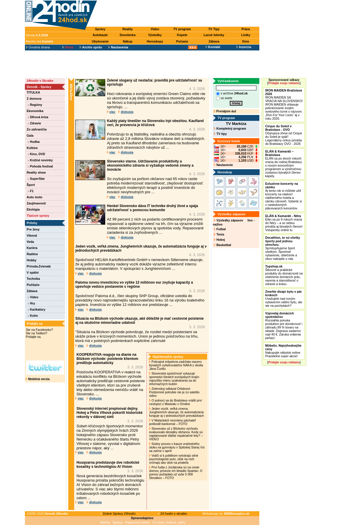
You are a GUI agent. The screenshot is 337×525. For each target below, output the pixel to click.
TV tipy (220, 134)
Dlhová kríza (38, 117)
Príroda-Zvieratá (39, 266)
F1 (30, 191)
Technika (33, 278)
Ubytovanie (100, 41)
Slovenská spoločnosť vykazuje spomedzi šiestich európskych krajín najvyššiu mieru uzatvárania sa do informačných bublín (174, 379)
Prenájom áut (225, 111)
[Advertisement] (179, 14)
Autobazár (100, 35)
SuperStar (36, 178)
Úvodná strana (38, 47)
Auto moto (34, 197)
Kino (245, 41)
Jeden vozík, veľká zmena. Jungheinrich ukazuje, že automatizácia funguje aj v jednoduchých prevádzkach (177, 412)
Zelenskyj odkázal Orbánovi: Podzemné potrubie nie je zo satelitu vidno (174, 392)
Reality (127, 29)
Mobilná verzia (38, 379)
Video (155, 29)
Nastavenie (223, 165)
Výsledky (154, 35)
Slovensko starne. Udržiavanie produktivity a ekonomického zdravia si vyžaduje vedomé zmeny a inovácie (150, 165)
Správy (100, 29)
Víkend (32, 235)
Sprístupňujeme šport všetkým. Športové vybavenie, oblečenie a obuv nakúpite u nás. (282, 248)
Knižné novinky (40, 160)
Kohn (33, 315)
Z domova (34, 98)
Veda (30, 241)
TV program (182, 29)
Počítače (33, 285)
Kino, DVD (36, 154)
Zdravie (34, 123)
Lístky (245, 35)
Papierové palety (137, 522)
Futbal (220, 229)
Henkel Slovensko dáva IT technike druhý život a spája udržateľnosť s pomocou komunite (152, 208)
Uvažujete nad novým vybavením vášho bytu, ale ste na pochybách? (283, 298)
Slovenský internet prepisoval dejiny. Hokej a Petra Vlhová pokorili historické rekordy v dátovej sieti (109, 413)
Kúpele (182, 35)
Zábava (214, 41)
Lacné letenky (214, 35)
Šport (31, 185)
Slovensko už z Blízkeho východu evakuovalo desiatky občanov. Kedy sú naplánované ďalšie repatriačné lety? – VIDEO (176, 434)
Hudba (34, 141)
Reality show (36, 172)
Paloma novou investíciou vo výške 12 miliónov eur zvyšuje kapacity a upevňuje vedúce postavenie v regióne (134, 284)
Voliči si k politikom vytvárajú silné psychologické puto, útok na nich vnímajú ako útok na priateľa (173, 459)
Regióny (35, 104)
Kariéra (32, 248)
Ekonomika (35, 111)
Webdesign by (225, 513)
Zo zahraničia (37, 129)
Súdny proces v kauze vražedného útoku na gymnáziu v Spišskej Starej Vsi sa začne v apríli (177, 447)
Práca (245, 29)
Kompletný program (230, 128)
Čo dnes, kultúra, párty (168, 522)
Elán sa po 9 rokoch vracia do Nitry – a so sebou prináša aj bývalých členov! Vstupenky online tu (283, 223)
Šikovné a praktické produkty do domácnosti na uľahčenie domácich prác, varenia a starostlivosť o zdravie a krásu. (284, 275)
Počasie (182, 41)
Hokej (219, 239)
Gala (30, 135)
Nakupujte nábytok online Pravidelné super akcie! (283, 351)
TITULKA (33, 92)
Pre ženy (33, 229)
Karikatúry (36, 309)
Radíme (32, 254)
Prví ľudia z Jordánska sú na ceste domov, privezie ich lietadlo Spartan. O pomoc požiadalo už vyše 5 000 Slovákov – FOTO (175, 472)
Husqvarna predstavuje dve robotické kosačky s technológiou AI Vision (107, 464)
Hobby (31, 260)
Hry (31, 303)
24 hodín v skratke (172, 513)
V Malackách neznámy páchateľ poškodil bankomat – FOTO (172, 422)
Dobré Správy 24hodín (118, 513)
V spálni (33, 272)
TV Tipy (213, 29)
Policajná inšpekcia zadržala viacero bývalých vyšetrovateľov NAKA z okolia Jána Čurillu (176, 365)
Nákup (127, 41)
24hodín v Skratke (40, 80)
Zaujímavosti (36, 203)
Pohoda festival (40, 166)
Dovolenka (128, 35)
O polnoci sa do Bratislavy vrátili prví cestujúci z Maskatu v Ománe (175, 402)
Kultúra (32, 148)
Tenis (219, 234)
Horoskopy (155, 41)
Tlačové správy (38, 215)
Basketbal (222, 245)
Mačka (105, 522)
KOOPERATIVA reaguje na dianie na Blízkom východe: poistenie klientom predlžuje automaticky (107, 359)
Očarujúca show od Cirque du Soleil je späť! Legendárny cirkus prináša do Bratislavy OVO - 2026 (283, 134)
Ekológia (33, 209)
